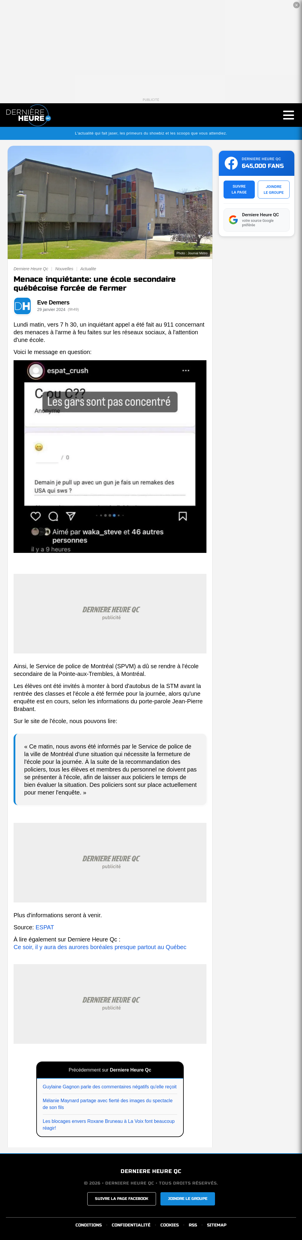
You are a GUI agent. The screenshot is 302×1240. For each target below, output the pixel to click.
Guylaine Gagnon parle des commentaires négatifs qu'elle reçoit (110, 1086)
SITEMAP (216, 1225)
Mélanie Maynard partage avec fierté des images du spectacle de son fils (108, 1104)
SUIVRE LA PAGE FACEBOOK (121, 1198)
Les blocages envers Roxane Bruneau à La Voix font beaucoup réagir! (109, 1124)
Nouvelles (64, 268)
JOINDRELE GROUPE (274, 189)
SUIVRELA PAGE (239, 189)
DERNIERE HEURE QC (151, 1171)
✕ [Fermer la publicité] (296, 5)
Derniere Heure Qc (31, 268)
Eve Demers (53, 302)
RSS (193, 1225)
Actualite (88, 268)
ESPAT (44, 927)
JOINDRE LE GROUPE (187, 1198)
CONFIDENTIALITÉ (131, 1225)
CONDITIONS (89, 1225)
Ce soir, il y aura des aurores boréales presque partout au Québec (100, 947)
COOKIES (169, 1225)
